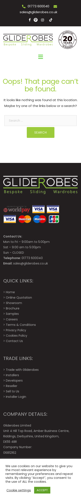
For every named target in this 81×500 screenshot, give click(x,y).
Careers (12, 319)
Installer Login (16, 397)
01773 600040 (38, 6)
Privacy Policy (16, 330)
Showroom (14, 303)
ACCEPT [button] (42, 490)
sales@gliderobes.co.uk (38, 12)
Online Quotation (19, 297)
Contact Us (14, 341)
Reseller (11, 386)
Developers (14, 380)
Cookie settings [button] (18, 490)
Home (10, 292)
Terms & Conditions (21, 325)
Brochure (12, 308)
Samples (12, 314)
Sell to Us (12, 391)
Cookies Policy (16, 335)
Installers (12, 375)
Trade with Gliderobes (22, 370)
